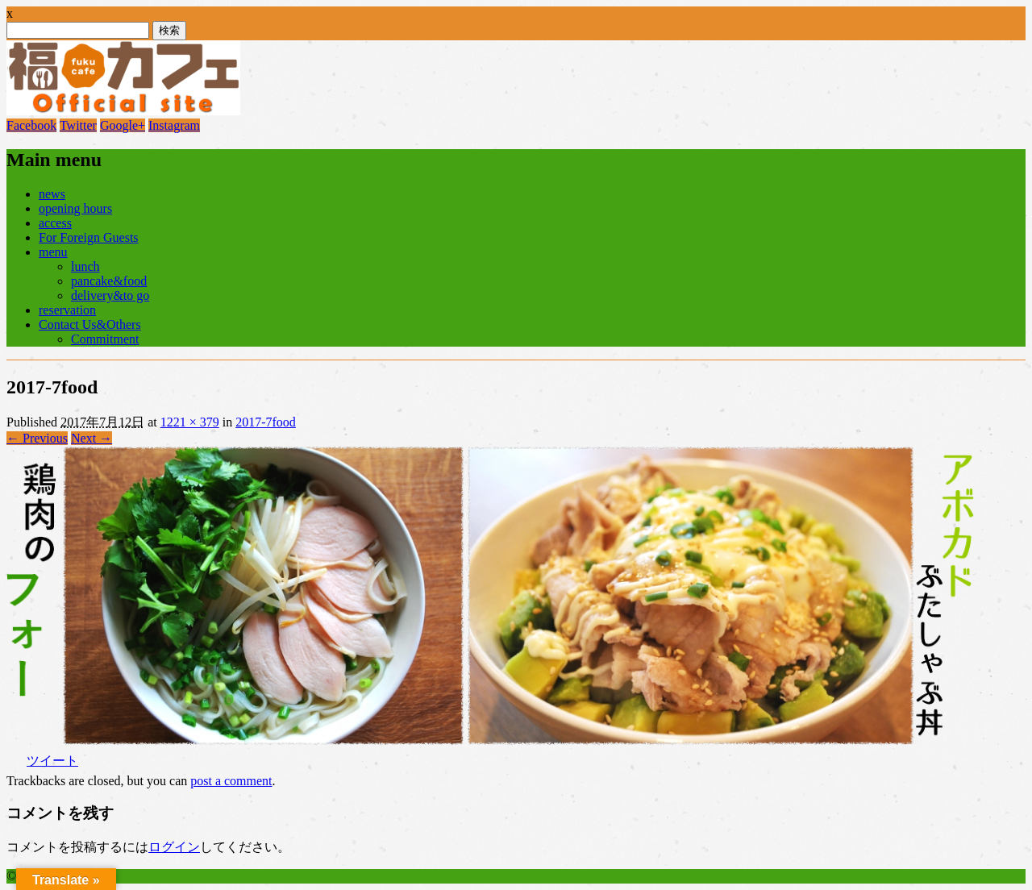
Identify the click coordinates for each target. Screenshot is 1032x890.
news (52, 194)
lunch (85, 266)
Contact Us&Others (90, 324)
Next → (91, 438)
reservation (67, 310)
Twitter (78, 125)
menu (53, 252)
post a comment (231, 781)
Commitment (105, 339)
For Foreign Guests (89, 237)
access (55, 223)
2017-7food (265, 422)
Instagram (174, 125)
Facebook (31, 125)
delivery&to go (110, 295)
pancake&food (109, 281)
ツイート (52, 760)
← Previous (37, 438)
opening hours (75, 208)
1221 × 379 (189, 422)
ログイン (174, 847)
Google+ (122, 125)
